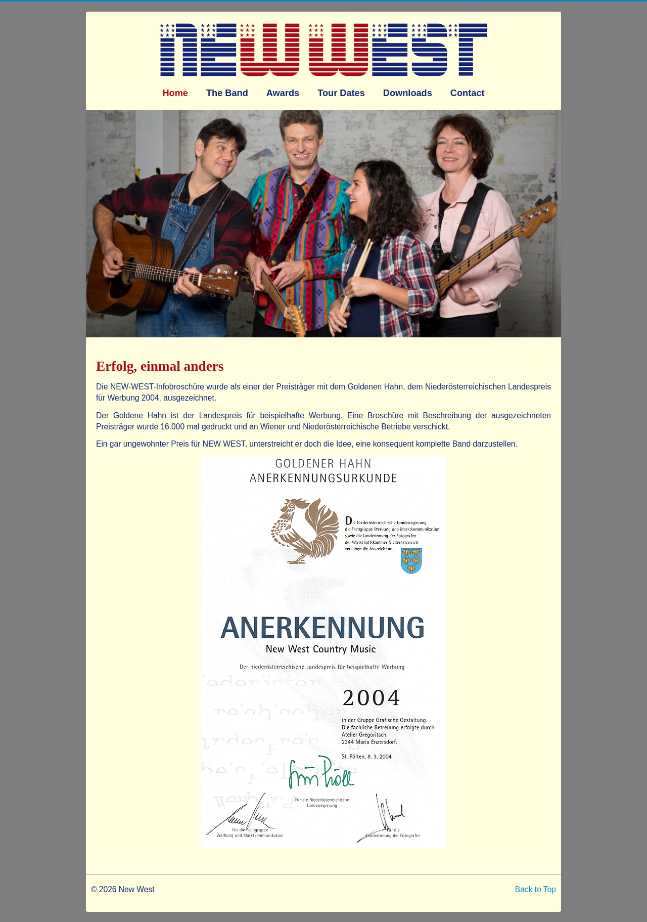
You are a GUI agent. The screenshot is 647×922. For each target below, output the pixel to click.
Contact (467, 93)
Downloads (407, 93)
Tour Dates (341, 93)
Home (175, 93)
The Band (227, 93)
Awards (282, 93)
